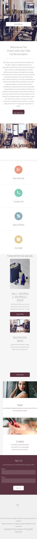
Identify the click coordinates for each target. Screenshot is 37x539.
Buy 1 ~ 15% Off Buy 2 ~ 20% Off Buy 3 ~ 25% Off (20, 297)
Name (3, 469)
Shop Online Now (18, 113)
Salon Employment (18, 529)
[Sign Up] (18, 488)
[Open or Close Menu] (18, 2)
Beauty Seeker (29, 529)
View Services (18, 24)
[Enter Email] (18, 480)
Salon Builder (7, 529)
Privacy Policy (18, 531)
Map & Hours (18, 31)
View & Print (19, 314)
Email (3, 477)
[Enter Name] (18, 472)
